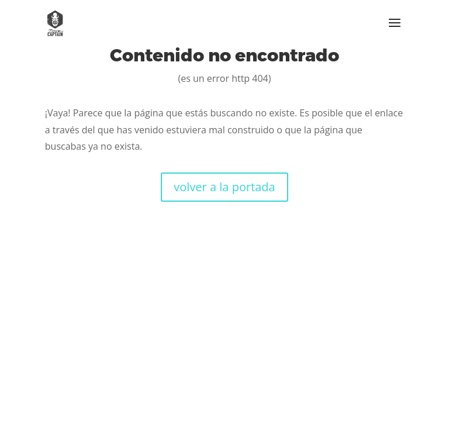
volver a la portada (224, 187)
